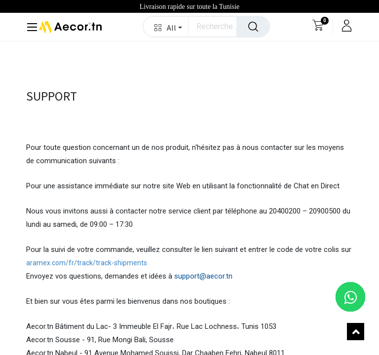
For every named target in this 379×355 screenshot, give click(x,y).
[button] (166, 26)
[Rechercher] (253, 26)
